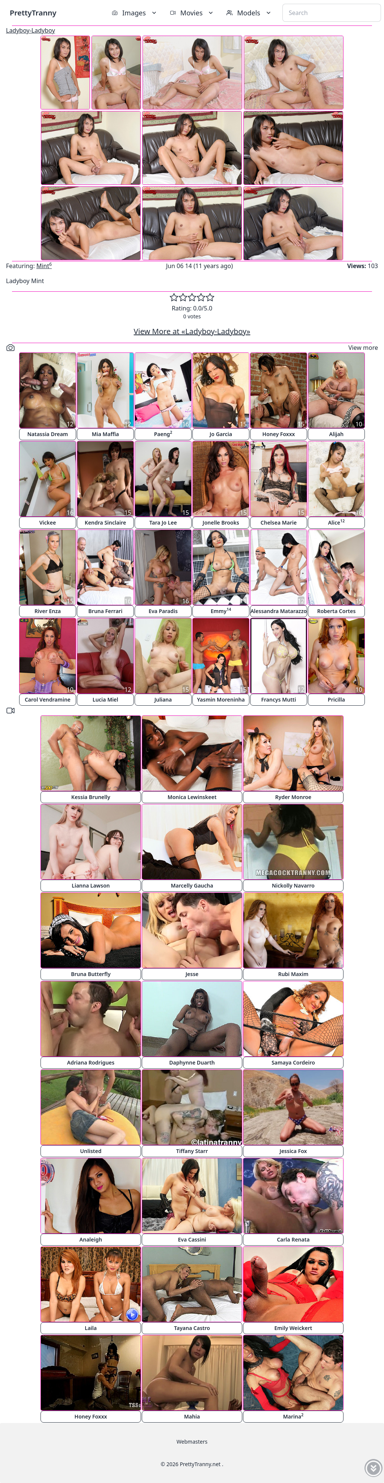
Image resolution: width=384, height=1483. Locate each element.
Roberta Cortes (336, 611)
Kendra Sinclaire (105, 522)
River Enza (47, 611)
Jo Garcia (221, 434)
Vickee (47, 522)
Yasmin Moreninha (220, 699)
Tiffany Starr (192, 1151)
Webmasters (192, 1441)
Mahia (192, 1416)
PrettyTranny (33, 12)
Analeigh (91, 1239)
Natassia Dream (47, 434)
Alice (336, 522)
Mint (44, 266)
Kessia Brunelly (90, 797)
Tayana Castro (192, 1328)
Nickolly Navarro (293, 885)
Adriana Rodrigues (90, 1062)
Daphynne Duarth (192, 1062)
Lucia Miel (105, 699)
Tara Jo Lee (163, 522)
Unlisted (91, 1151)
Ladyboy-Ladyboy (30, 30)
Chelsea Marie (279, 522)
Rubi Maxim (293, 974)
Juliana (163, 699)
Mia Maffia (105, 434)
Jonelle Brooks (220, 522)
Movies (192, 12)
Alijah (336, 434)
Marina (293, 1416)
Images (135, 12)
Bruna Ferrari (105, 611)
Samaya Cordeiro (293, 1062)
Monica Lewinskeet (192, 797)
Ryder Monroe (293, 797)
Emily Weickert (293, 1328)
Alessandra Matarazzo (278, 611)
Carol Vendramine (47, 699)
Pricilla (336, 699)
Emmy (221, 611)
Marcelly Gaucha (192, 885)
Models (249, 12)
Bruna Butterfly (91, 974)
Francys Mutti (278, 699)
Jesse (192, 974)
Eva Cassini (192, 1239)
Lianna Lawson (91, 885)
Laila (91, 1328)
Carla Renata (293, 1239)
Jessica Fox (293, 1151)
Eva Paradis (163, 611)
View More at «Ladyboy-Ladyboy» (192, 331)
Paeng (163, 434)
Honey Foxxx (278, 434)
